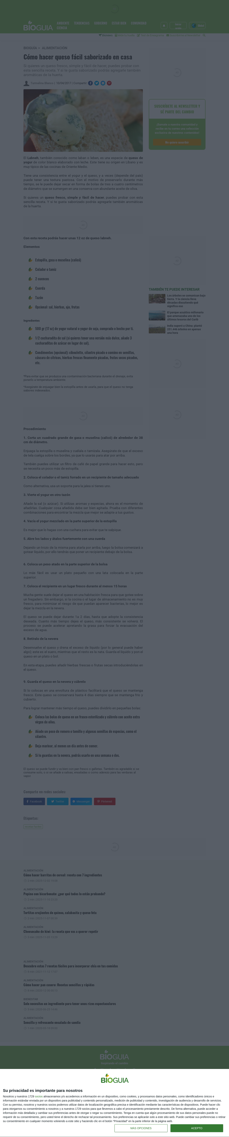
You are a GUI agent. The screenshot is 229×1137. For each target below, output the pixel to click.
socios (39, 1096)
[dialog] (114, 1103)
